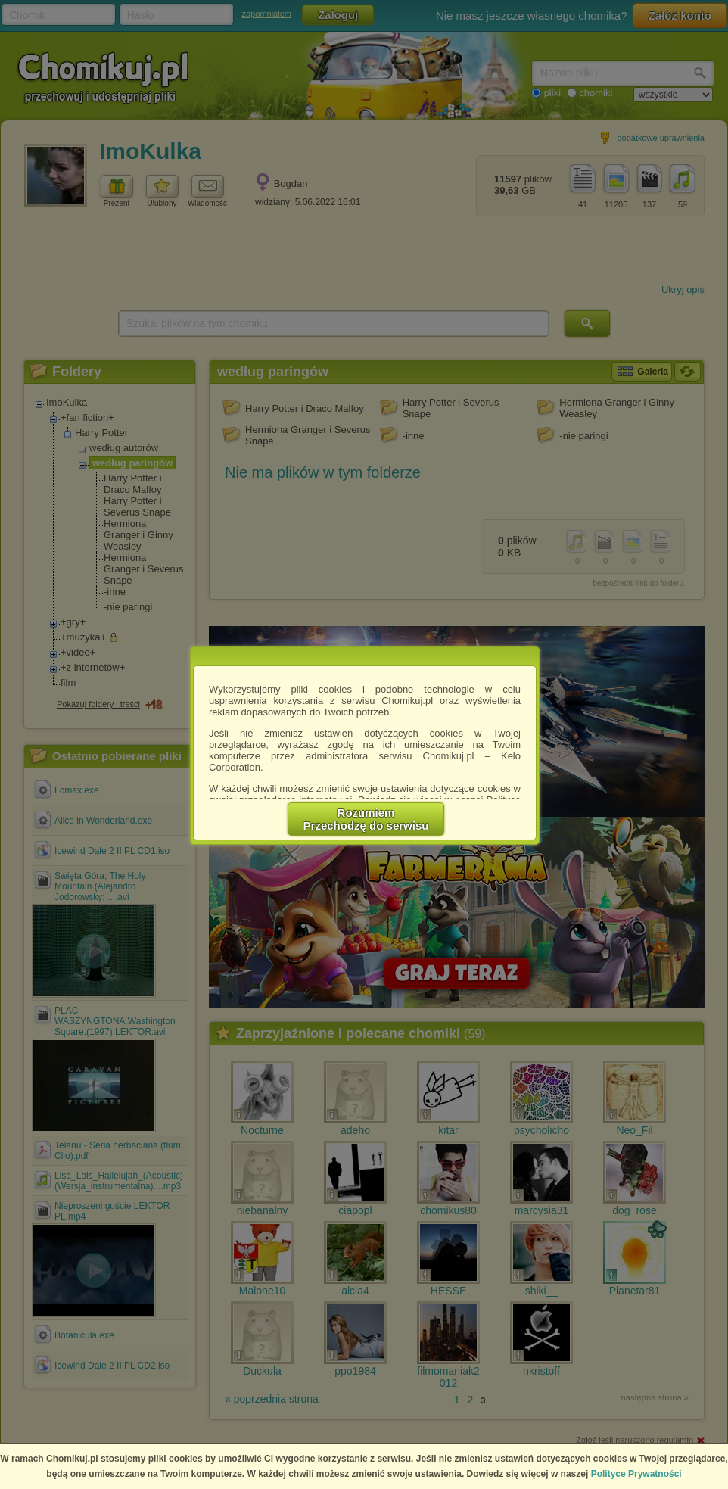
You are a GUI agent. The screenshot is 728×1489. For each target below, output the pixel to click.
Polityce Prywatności (636, 1474)
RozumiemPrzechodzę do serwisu (366, 819)
